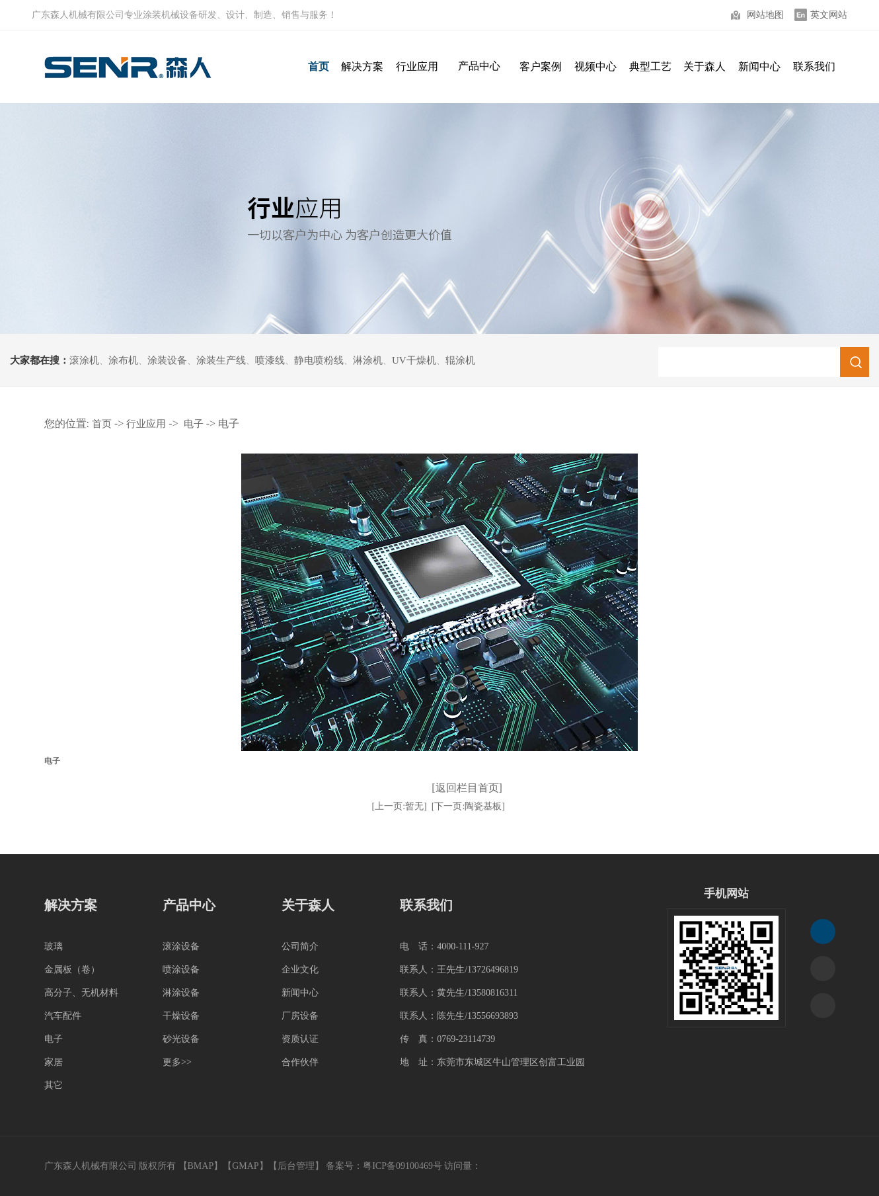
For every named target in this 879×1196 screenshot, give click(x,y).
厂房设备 (300, 1016)
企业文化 (300, 970)
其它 (53, 1085)
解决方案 (70, 905)
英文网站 (828, 15)
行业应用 (146, 424)
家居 (53, 1062)
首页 (102, 424)
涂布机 (123, 360)
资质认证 (300, 1039)
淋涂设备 (181, 993)
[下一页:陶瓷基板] (468, 806)
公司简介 (300, 946)
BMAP (201, 1166)
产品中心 (479, 65)
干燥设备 (181, 1016)
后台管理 (296, 1166)
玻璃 (53, 946)
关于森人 (308, 905)
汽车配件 (62, 1016)
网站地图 (765, 15)
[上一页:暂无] (399, 806)
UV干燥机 (414, 360)
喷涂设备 (181, 970)
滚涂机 (84, 360)
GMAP (245, 1166)
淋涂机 (368, 360)
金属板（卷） (72, 970)
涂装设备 (167, 360)
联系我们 (426, 905)
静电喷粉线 (319, 360)
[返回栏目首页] (467, 787)
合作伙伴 (300, 1062)
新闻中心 (300, 993)
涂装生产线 (221, 360)
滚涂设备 (181, 946)
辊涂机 (460, 360)
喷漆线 (270, 360)
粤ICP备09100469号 (402, 1166)
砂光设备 (181, 1039)
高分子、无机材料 (81, 993)
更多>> (177, 1062)
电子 (194, 424)
